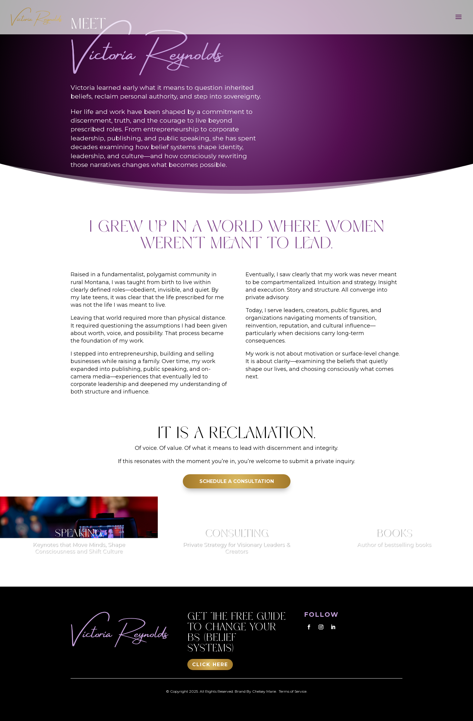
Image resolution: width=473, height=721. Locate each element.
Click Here (210, 664)
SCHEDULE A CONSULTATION (236, 481)
